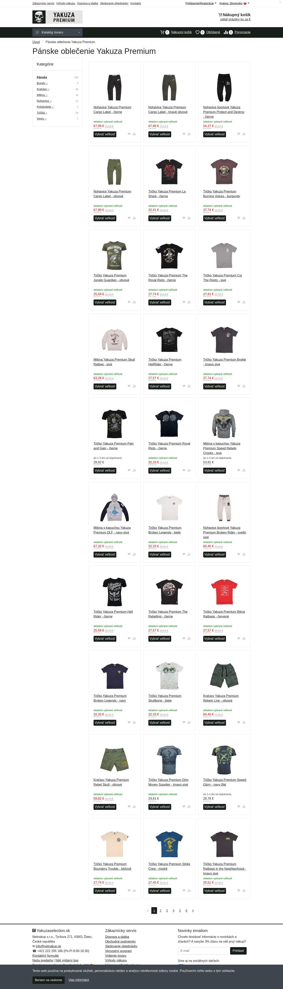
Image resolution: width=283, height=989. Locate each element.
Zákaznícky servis (43, 3)
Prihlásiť (238, 950)
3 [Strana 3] (167, 910)
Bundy (42, 83)
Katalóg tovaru (58, 32)
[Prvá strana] (147, 910)
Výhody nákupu (65, 3)
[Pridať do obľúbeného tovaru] (129, 133)
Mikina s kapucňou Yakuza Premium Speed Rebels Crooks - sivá (221, 448)
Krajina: (234, 3)
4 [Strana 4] (174, 910)
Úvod (36, 42)
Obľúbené (206, 32)
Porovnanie (235, 32)
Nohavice (44, 100)
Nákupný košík (174, 32)
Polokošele (45, 106)
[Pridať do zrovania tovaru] (134, 133)
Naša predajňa (42, 960)
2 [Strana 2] (161, 910)
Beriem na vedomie (48, 980)
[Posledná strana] (192, 910)
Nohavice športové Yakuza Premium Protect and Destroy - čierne (223, 112)
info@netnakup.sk (48, 946)
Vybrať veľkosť (105, 134)
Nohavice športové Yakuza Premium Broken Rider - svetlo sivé (224, 532)
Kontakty (135, 3)
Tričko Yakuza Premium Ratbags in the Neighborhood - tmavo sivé (224, 868)
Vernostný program (118, 951)
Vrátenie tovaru (115, 955)
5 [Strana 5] (180, 910)
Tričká (42, 112)
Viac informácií (79, 980)
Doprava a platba (87, 3)
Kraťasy (43, 89)
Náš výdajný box (66, 960)
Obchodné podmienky (120, 941)
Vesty (42, 118)
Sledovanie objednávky (114, 3)
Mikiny (42, 95)
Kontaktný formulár (45, 955)
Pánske (42, 77)
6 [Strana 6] (186, 910)
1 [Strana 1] (154, 910)
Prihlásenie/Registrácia (201, 3)
